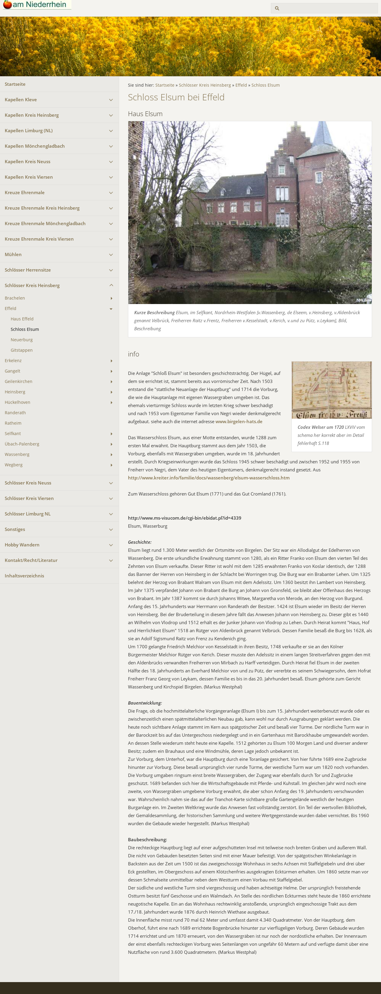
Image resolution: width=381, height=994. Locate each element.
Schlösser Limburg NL (28, 514)
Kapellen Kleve (21, 99)
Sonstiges (15, 529)
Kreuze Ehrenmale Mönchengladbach (45, 223)
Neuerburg (22, 339)
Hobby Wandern (22, 545)
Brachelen (15, 298)
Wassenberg (17, 454)
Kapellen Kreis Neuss (27, 161)
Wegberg (14, 465)
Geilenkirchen (18, 381)
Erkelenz (13, 360)
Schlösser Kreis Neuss (28, 483)
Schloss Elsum (25, 329)
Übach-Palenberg (22, 444)
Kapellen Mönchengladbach (35, 146)
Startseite (15, 84)
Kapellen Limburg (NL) (29, 130)
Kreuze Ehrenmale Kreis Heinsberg (42, 208)
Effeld (10, 308)
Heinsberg (15, 392)
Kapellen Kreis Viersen (29, 177)
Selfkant (13, 433)
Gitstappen (22, 350)
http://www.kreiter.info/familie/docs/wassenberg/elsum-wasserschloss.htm (209, 478)
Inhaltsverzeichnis (24, 576)
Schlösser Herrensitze (28, 270)
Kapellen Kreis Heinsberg (32, 115)
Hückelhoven (17, 402)
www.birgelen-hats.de (239, 421)
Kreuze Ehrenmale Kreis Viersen (39, 239)
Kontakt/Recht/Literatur (31, 560)
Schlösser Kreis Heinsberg (32, 285)
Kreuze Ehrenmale (25, 192)
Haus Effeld (22, 319)
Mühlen (13, 254)
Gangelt (12, 371)
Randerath (15, 412)
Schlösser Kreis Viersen (29, 498)
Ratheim (13, 423)
